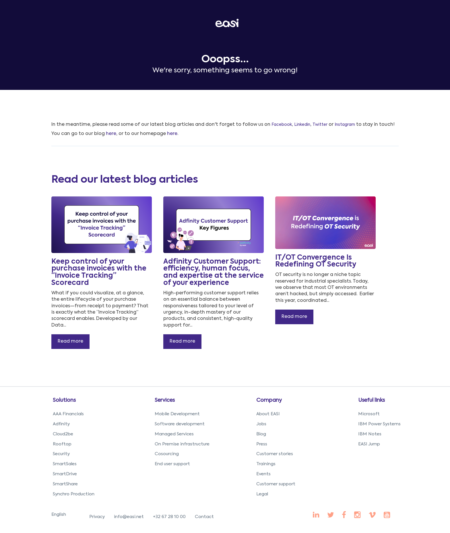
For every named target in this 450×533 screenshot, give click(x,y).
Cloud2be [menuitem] (63, 434)
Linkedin (302, 125)
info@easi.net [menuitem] (129, 517)
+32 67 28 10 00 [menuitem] (169, 517)
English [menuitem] (58, 514)
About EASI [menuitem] (268, 414)
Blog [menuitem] (261, 434)
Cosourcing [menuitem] (167, 454)
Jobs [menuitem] (261, 424)
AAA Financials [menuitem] (68, 414)
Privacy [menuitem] (97, 517)
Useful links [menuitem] (371, 400)
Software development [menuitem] (180, 424)
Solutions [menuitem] (64, 400)
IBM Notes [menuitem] (369, 434)
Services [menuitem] (165, 400)
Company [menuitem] (269, 400)
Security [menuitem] (61, 454)
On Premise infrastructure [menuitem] (182, 444)
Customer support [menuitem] (275, 484)
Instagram (345, 125)
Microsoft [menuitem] (369, 414)
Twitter (320, 125)
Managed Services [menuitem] (174, 434)
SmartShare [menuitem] (65, 484)
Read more (70, 341)
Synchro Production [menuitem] (73, 494)
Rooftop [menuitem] (62, 444)
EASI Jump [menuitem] (369, 444)
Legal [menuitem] (262, 494)
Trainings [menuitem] (266, 464)
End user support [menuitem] (172, 464)
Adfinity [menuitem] (61, 424)
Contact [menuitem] (204, 517)
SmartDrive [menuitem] (65, 474)
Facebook (281, 125)
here (111, 134)
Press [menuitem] (261, 444)
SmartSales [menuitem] (65, 464)
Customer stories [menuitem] (274, 454)
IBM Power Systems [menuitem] (379, 424)
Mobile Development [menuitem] (177, 414)
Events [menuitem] (263, 474)
